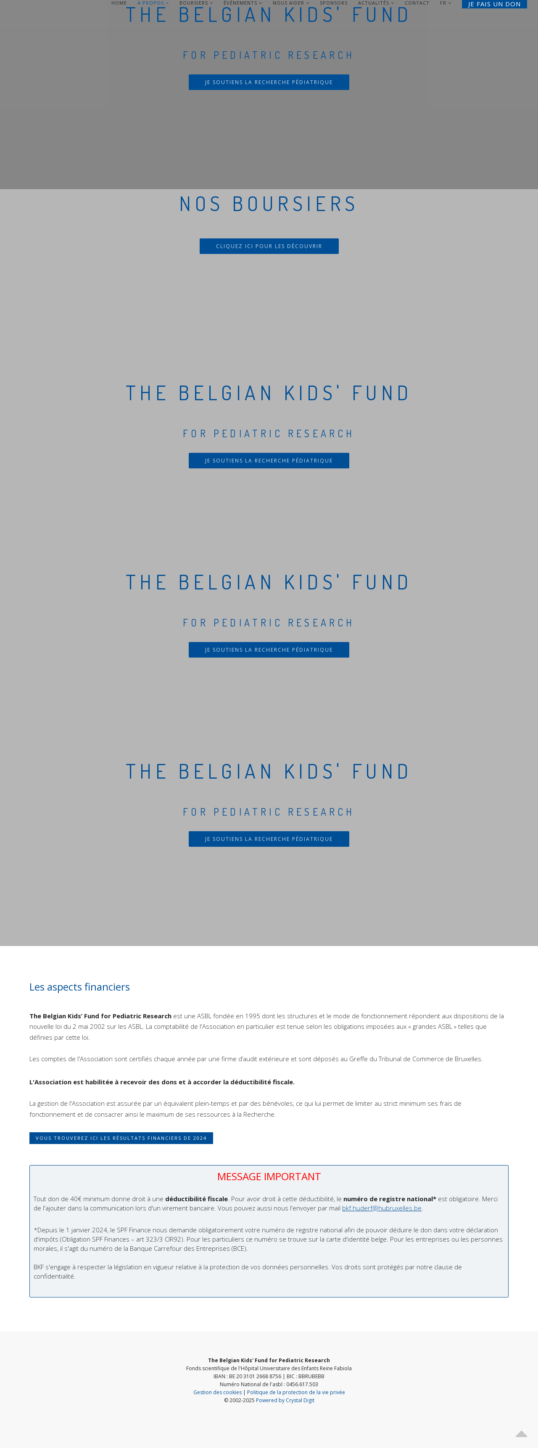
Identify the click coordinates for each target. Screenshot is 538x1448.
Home (119, 3)
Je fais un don (494, 4)
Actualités (376, 3)
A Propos (153, 3)
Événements (243, 3)
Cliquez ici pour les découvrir (269, 246)
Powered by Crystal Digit (285, 1400)
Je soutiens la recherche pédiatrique (269, 82)
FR (443, 3)
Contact (417, 3)
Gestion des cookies (217, 1392)
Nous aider (291, 3)
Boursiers (196, 3)
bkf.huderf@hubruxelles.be (382, 1208)
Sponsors (334, 3)
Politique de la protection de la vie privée (296, 1392)
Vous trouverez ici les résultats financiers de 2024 (121, 1138)
